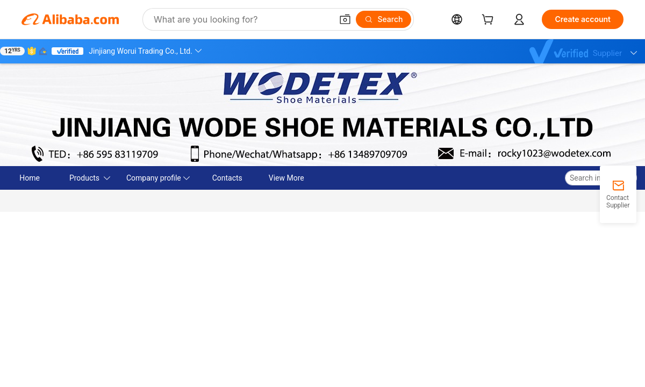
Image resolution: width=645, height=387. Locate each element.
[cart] (490, 20)
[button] (345, 19)
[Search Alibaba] (242, 19)
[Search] (383, 19)
